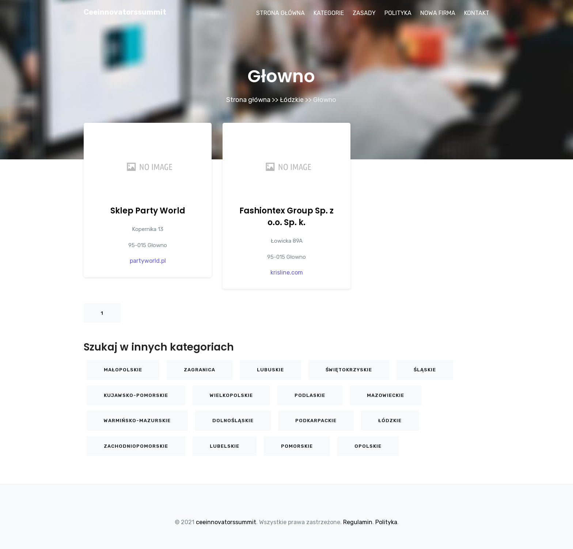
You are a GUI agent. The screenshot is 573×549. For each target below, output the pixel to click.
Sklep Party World (147, 210)
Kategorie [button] (329, 13)
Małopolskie (123, 369)
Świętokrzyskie (349, 369)
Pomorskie (297, 446)
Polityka (397, 13)
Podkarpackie (316, 420)
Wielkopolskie (231, 395)
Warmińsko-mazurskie (137, 420)
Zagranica (199, 369)
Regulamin (357, 522)
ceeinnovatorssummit (125, 12)
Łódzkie (292, 100)
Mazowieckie (385, 395)
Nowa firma (437, 13)
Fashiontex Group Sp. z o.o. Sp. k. (286, 216)
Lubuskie (270, 369)
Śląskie (425, 369)
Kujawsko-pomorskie (136, 395)
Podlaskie (310, 395)
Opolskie (368, 446)
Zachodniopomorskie (136, 446)
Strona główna (280, 13)
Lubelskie (224, 446)
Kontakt (476, 13)
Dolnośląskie (233, 420)
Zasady (364, 13)
